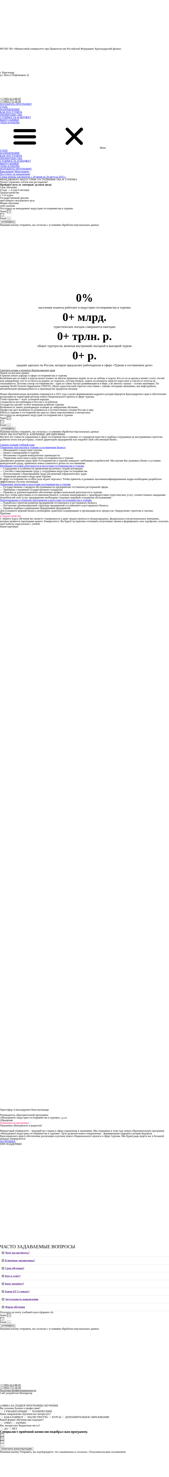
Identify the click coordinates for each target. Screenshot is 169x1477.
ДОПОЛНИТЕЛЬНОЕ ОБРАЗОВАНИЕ (87, 1417)
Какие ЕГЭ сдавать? (17, 1291)
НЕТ (14, 1428)
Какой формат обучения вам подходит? (22, 1419)
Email (3, 218)
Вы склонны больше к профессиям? (20, 1408)
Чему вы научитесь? (17, 1252)
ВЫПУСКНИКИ (9, 120)
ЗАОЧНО (21, 1422)
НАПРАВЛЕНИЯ (9, 109)
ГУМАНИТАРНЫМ (16, 1411)
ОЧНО (8, 1422)
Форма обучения (15, 1307)
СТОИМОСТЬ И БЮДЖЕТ (15, 117)
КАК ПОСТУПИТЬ (11, 112)
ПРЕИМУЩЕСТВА (11, 114)
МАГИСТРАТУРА (37, 1417)
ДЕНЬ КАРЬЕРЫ (9, 122)
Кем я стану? (13, 1276)
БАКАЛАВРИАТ (13, 1417)
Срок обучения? (14, 1268)
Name (3, 211)
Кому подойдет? (14, 1283)
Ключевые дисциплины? (20, 1260)
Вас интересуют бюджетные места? (20, 1425)
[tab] (84, 1253)
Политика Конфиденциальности (18, 1390)
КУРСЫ (56, 1417)
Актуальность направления (21, 1299)
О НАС (4, 106)
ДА (6, 1428)
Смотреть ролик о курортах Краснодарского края (27, 370)
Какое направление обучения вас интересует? (25, 1414)
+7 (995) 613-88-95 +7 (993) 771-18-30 (10, 100)
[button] (16, 104)
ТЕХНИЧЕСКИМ (42, 1411)
